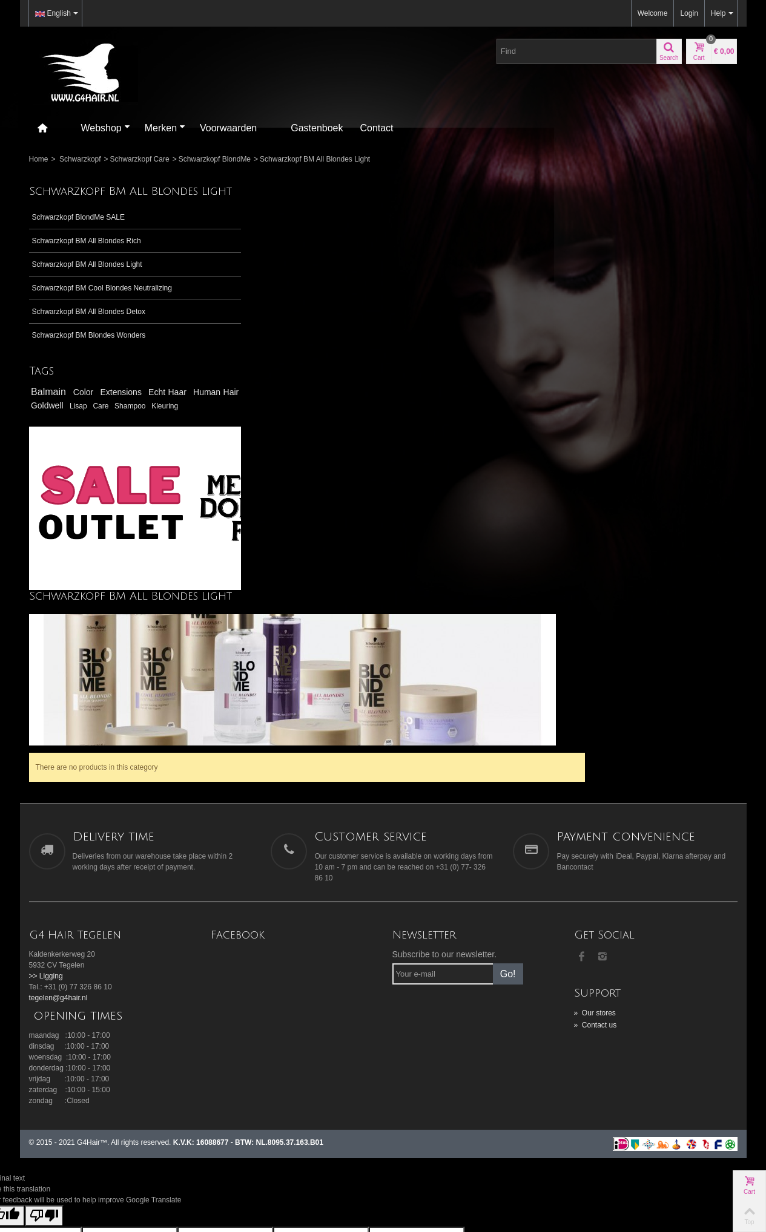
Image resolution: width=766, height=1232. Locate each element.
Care (182, 430)
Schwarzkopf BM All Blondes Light (87, 277)
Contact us (595, 861)
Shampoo (47, 441)
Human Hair (62, 429)
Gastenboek (317, 128)
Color (85, 416)
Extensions (124, 416)
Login (689, 13)
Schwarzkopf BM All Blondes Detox (88, 335)
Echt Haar (170, 416)
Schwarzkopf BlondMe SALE (78, 230)
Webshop (105, 128)
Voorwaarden (228, 128)
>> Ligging (46, 812)
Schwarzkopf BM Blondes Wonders (89, 359)
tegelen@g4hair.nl (58, 834)
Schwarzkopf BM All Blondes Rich (86, 253)
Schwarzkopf (80, 159)
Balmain (50, 416)
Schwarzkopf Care (140, 159)
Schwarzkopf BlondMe (215, 159)
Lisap (157, 430)
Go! (508, 810)
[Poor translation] (44, 1052)
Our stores (595, 849)
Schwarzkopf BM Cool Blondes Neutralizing (82, 306)
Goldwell (118, 429)
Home (38, 159)
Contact (376, 128)
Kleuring (81, 441)
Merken (165, 128)
